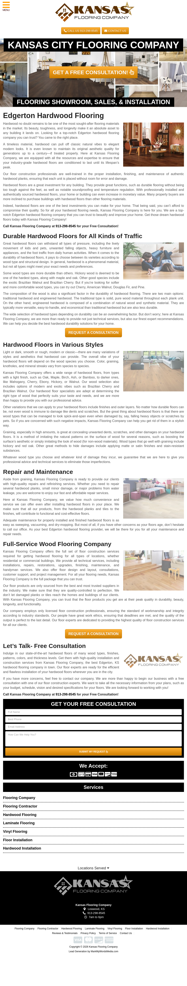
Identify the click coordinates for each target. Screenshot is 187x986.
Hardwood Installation (22, 848)
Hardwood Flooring (19, 815)
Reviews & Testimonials (65, 933)
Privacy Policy (88, 933)
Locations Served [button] (93, 868)
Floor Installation (17, 840)
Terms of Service (108, 933)
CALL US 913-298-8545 (81, 30)
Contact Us (115, 30)
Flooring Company (19, 798)
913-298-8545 (66, 226)
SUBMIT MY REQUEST (93, 751)
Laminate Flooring (19, 823)
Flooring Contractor (20, 806)
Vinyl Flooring (15, 832)
